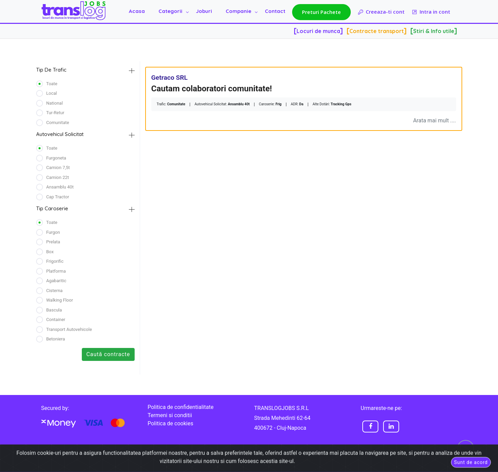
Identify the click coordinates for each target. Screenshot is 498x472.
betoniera (55, 338)
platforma (56, 271)
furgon (53, 232)
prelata (53, 241)
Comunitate (57, 122)
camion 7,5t (58, 167)
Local (51, 93)
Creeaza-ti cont (381, 12)
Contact (275, 11)
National (54, 103)
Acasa (137, 11)
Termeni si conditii (170, 415)
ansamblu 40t (60, 186)
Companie (238, 11)
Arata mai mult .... (434, 120)
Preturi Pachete (321, 12)
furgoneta (56, 158)
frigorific (55, 261)
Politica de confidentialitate (180, 407)
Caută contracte (108, 354)
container (55, 319)
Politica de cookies (170, 423)
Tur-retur (55, 112)
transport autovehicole (69, 329)
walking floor (59, 300)
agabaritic (56, 280)
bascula (54, 310)
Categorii (170, 11)
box (50, 251)
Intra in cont (430, 12)
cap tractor (57, 196)
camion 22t (57, 177)
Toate (52, 83)
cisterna (54, 290)
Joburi (204, 11)
